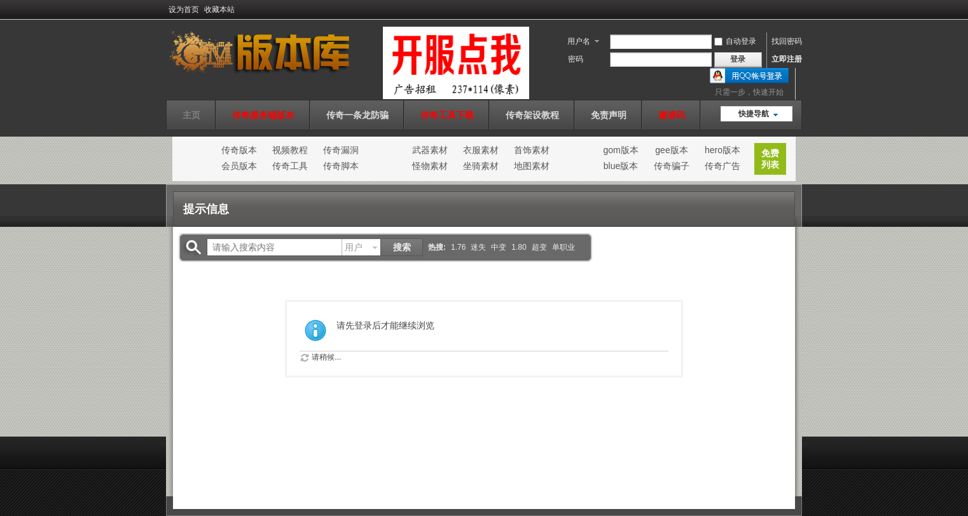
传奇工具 (290, 166)
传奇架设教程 (532, 115)
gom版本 (620, 150)
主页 (191, 115)
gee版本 (671, 150)
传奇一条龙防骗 (357, 115)
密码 (575, 59)
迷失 (478, 247)
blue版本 (621, 166)
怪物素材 (430, 166)
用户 (354, 247)
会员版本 (239, 166)
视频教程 (290, 150)
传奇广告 (722, 166)
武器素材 (430, 150)
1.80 (518, 247)
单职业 (563, 247)
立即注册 (786, 59)
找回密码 (786, 41)
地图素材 (532, 166)
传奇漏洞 (341, 150)
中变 (498, 247)
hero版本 (722, 150)
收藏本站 (219, 9)
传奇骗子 (671, 166)
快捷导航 (753, 113)
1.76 (458, 247)
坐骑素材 (481, 166)
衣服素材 (481, 150)
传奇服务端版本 (263, 115)
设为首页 (184, 9)
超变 (539, 247)
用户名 (578, 41)
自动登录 (735, 41)
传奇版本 (239, 150)
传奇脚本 (341, 166)
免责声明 (608, 115)
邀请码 (671, 115)
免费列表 (770, 159)
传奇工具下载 (447, 115)
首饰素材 (532, 150)
